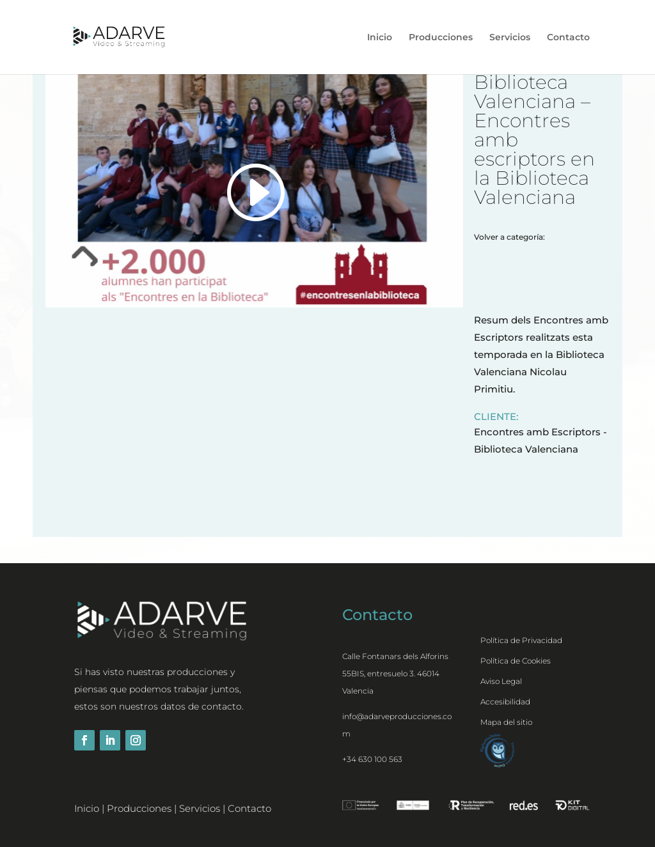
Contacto (568, 38)
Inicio (379, 38)
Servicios (509, 38)
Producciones (441, 38)
